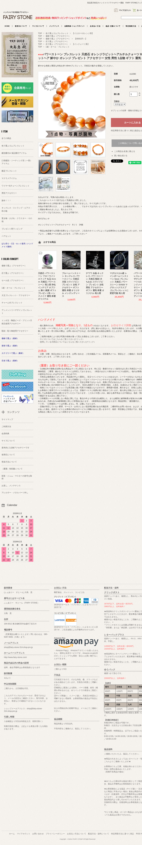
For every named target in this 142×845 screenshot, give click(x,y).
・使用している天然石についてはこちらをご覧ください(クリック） (67, 342)
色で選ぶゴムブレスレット (57, 33)
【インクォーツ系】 (80, 44)
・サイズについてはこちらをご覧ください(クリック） (61, 339)
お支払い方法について (76, 834)
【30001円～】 (81, 39)
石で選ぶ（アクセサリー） (57, 41)
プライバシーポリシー (55, 834)
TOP (40, 33)
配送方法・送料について (98, 834)
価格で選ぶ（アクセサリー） (58, 36)
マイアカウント (23, 834)
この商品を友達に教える (124, 151)
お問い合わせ (38, 834)
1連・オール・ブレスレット (58, 47)
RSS (138, 834)
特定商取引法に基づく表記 (122, 834)
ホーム (12, 834)
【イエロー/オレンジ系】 (84, 33)
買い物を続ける (120, 156)
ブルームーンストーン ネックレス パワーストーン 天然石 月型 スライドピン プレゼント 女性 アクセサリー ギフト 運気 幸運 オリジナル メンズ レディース (71, 284)
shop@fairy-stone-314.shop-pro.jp (18, 647)
